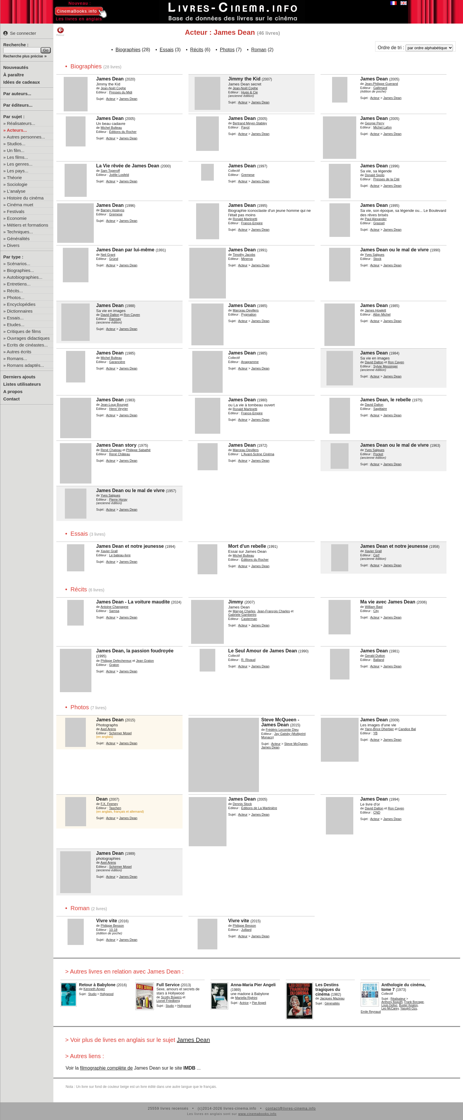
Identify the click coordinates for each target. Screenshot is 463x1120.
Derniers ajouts (19, 376)
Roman (259, 49)
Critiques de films (24, 331)
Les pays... (18, 170)
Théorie (14, 177)
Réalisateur (397, 998)
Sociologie (17, 184)
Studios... (16, 143)
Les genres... (20, 163)
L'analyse (16, 191)
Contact (11, 398)
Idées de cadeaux (21, 82)
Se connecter (19, 33)
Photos (227, 49)
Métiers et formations (27, 224)
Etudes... (15, 324)
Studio (92, 994)
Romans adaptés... (25, 365)
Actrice (244, 1002)
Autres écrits (19, 351)
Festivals (15, 211)
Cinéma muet (20, 204)
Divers (13, 245)
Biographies (128, 49)
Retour (60, 32)
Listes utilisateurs (22, 384)
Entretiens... (19, 283)
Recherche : (16, 44)
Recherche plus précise (23, 56)
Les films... (17, 157)
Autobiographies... (24, 277)
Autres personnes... (26, 136)
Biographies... (20, 270)
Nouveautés (15, 67)
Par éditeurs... (17, 105)
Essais (166, 49)
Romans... (17, 358)
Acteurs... (17, 130)
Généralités (18, 238)
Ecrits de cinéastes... (27, 344)
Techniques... (20, 231)
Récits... (15, 290)
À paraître (13, 74)
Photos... (15, 297)
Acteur (111, 98)
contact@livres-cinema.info (290, 1108)
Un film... (15, 150)
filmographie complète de (106, 1067)
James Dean (193, 1040)
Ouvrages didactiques (28, 338)
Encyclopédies (21, 304)
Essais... (15, 317)
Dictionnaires (20, 311)
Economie (17, 218)
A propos (12, 391)
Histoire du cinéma (25, 197)
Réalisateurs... (21, 123)
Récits (196, 49)
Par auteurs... (17, 93)
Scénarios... (18, 263)
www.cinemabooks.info (257, 1114)
